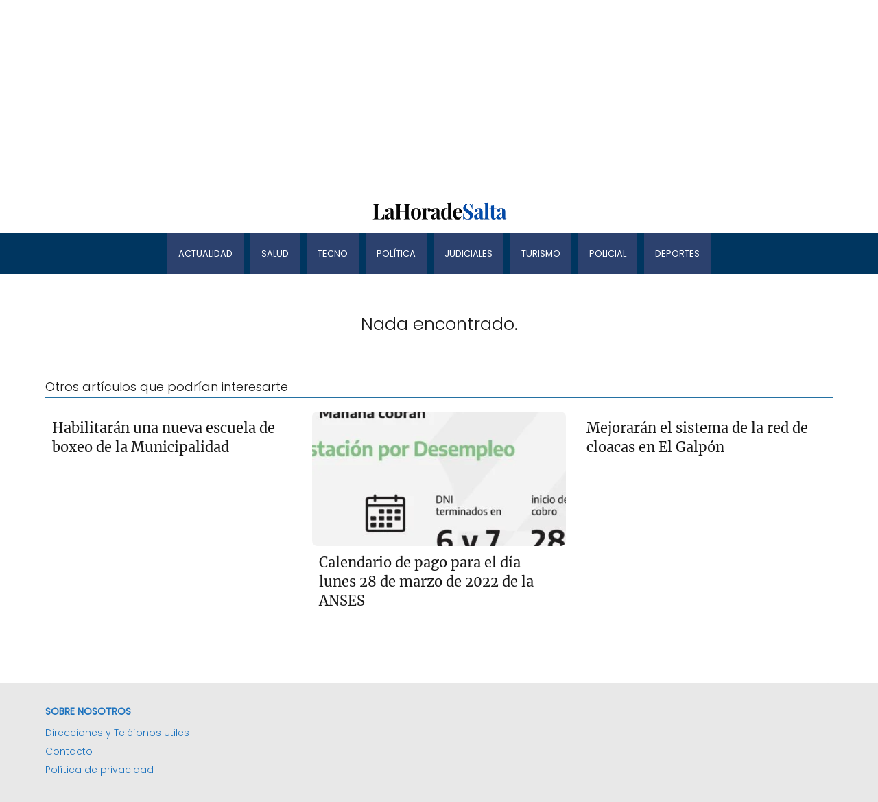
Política (396, 253)
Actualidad (205, 253)
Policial (607, 253)
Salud (275, 253)
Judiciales (468, 253)
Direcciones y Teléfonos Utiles (117, 733)
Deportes (677, 253)
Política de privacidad (99, 770)
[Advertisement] (411, 96)
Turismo (540, 253)
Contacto (69, 751)
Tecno (333, 253)
